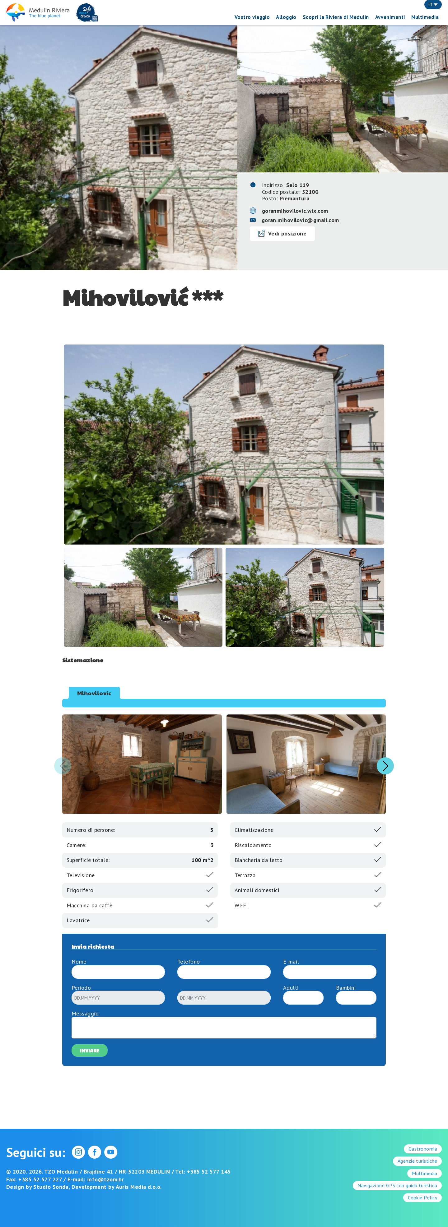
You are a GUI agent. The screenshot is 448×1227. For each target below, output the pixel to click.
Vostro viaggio (252, 17)
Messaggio (85, 1013)
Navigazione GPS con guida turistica (397, 1185)
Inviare (89, 1050)
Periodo (81, 987)
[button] (385, 765)
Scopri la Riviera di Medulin (336, 17)
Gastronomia (422, 1149)
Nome (79, 961)
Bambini (346, 987)
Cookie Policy (422, 1197)
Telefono (188, 961)
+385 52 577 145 (209, 1171)
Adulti (291, 987)
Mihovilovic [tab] (94, 693)
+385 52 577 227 (40, 1179)
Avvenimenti (390, 17)
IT (433, 4)
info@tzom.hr (105, 1179)
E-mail (291, 961)
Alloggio (286, 17)
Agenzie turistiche (417, 1161)
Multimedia (425, 17)
